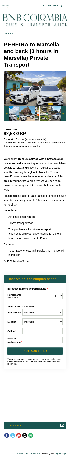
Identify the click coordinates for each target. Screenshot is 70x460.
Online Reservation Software (28, 454)
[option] (11, 113)
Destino (11, 321)
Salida (11, 331)
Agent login (61, 454)
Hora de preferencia (14, 340)
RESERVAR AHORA (35, 351)
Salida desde (14, 312)
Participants (14, 296)
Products (8, 33)
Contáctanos (14, 425)
